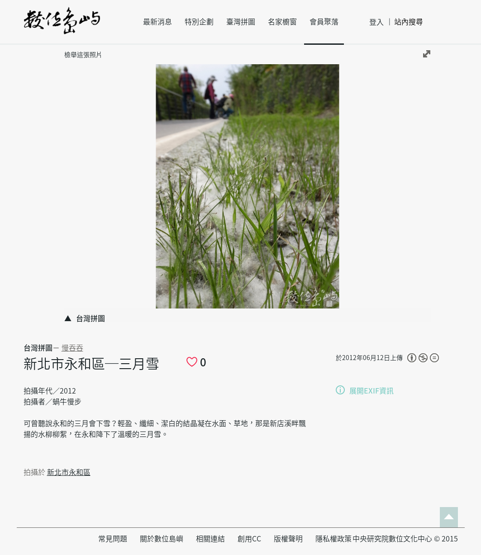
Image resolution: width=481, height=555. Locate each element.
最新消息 (157, 21)
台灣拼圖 (38, 347)
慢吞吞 (72, 347)
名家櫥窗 (282, 21)
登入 (376, 22)
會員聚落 (324, 21)
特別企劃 (199, 21)
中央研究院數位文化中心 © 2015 (405, 538)
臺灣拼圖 (240, 21)
